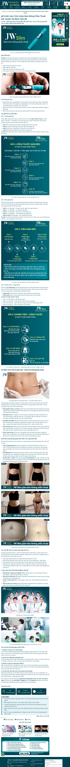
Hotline (67, 15)
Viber (67, 37)
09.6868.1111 (24, 680)
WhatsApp (67, 33)
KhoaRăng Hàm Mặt (17, 7)
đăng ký (33, 680)
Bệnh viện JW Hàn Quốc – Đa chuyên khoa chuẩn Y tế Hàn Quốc (21, 702)
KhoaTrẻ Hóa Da (11, 7)
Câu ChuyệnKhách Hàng (55, 7)
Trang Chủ (4, 11)
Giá (67, 20)
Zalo (67, 28)
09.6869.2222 (20, 765)
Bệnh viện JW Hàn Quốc (49, 760)
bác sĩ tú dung (9, 719)
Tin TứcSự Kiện (42, 7)
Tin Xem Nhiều (11, 11)
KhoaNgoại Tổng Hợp (23, 7)
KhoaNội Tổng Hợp (30, 7)
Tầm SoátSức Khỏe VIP (36, 7)
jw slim (28, 719)
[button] (48, 728)
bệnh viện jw (19, 719)
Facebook (67, 24)
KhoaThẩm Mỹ (4, 7)
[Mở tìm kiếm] (67, 7)
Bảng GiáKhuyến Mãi (49, 7)
